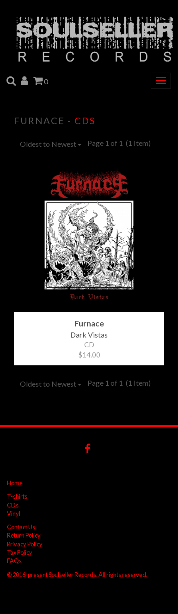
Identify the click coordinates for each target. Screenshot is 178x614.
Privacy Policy (25, 544)
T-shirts (17, 496)
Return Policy (24, 535)
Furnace (39, 120)
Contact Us (21, 527)
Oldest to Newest (50, 143)
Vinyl (13, 513)
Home (15, 483)
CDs (12, 505)
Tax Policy (19, 552)
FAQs (14, 560)
